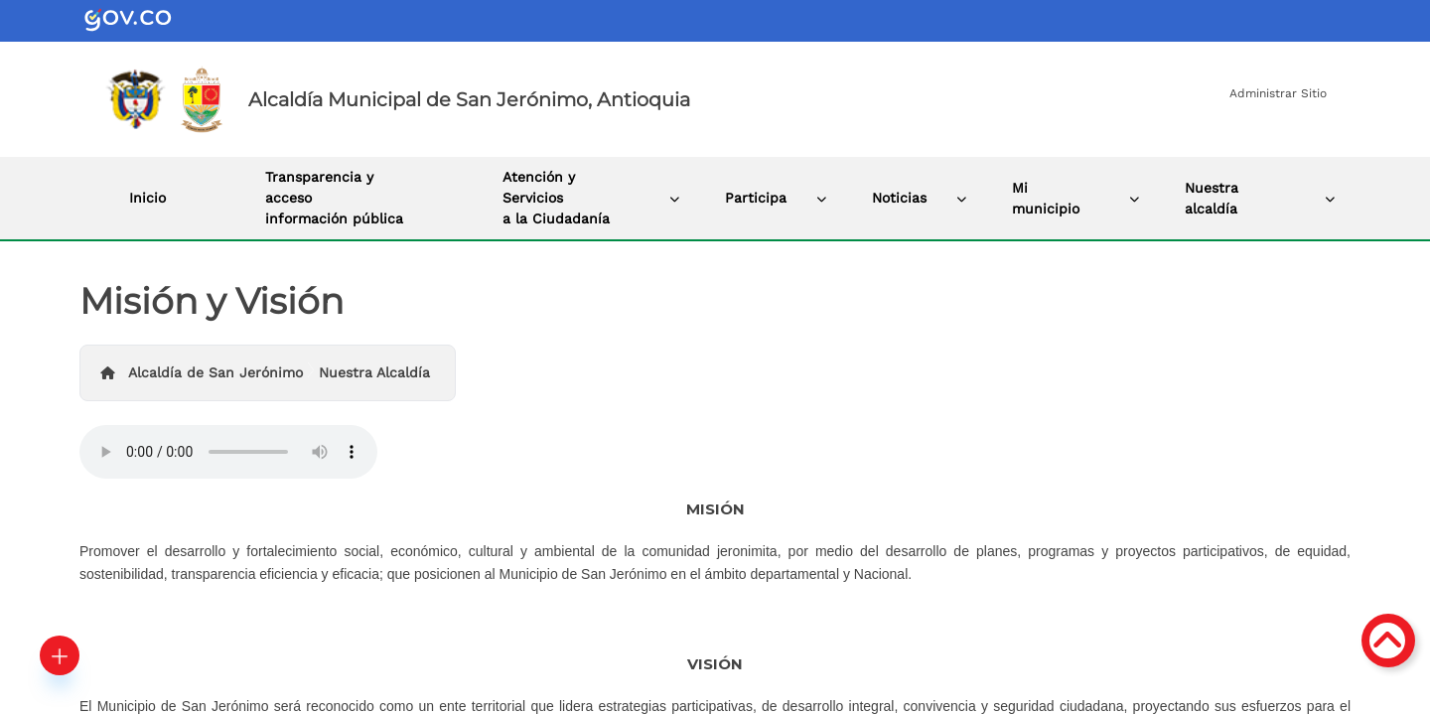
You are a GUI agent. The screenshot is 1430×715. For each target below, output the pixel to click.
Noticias (899, 198)
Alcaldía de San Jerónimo (215, 372)
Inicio (147, 198)
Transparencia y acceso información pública (334, 197)
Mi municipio (1045, 198)
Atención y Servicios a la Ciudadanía (556, 197)
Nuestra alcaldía (1211, 198)
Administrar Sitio (1278, 93)
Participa (755, 198)
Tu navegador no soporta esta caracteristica (228, 452)
